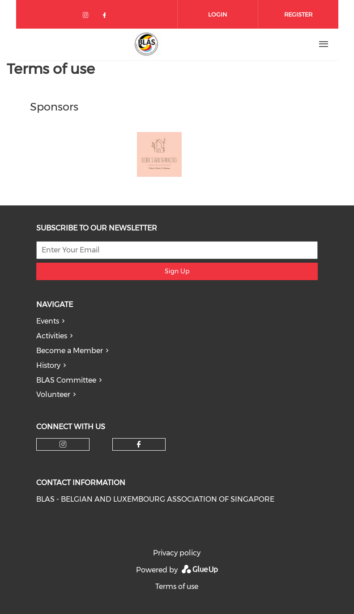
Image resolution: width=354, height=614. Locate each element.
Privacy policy (176, 553)
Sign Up (177, 271)
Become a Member (69, 350)
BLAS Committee (66, 380)
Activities (51, 336)
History (48, 365)
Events (47, 321)
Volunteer (53, 394)
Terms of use (176, 586)
